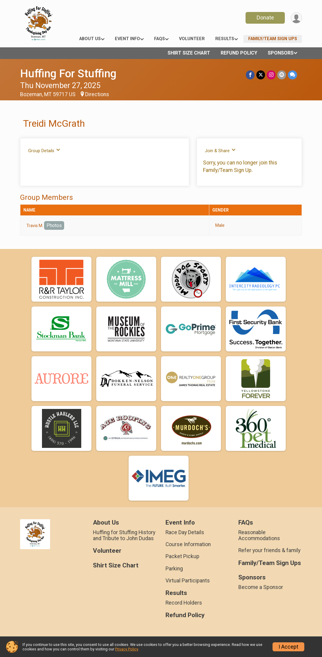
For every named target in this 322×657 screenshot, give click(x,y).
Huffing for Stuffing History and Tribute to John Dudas (124, 535)
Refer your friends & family (269, 550)
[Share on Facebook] (250, 74)
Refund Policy (239, 53)
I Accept (288, 647)
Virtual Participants (187, 581)
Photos (54, 225)
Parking (174, 569)
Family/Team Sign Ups (272, 38)
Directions (97, 94)
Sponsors (281, 53)
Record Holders (183, 603)
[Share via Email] (281, 74)
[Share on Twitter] (260, 74)
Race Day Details (184, 532)
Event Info (127, 38)
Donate (265, 17)
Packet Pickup (182, 556)
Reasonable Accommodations (259, 535)
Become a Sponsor (260, 587)
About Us (90, 38)
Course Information (188, 544)
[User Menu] (296, 17)
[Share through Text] (292, 74)
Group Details (44, 150)
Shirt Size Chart (189, 53)
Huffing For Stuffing (68, 73)
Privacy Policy (126, 649)
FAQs (159, 38)
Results (224, 38)
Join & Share (220, 150)
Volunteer (192, 38)
